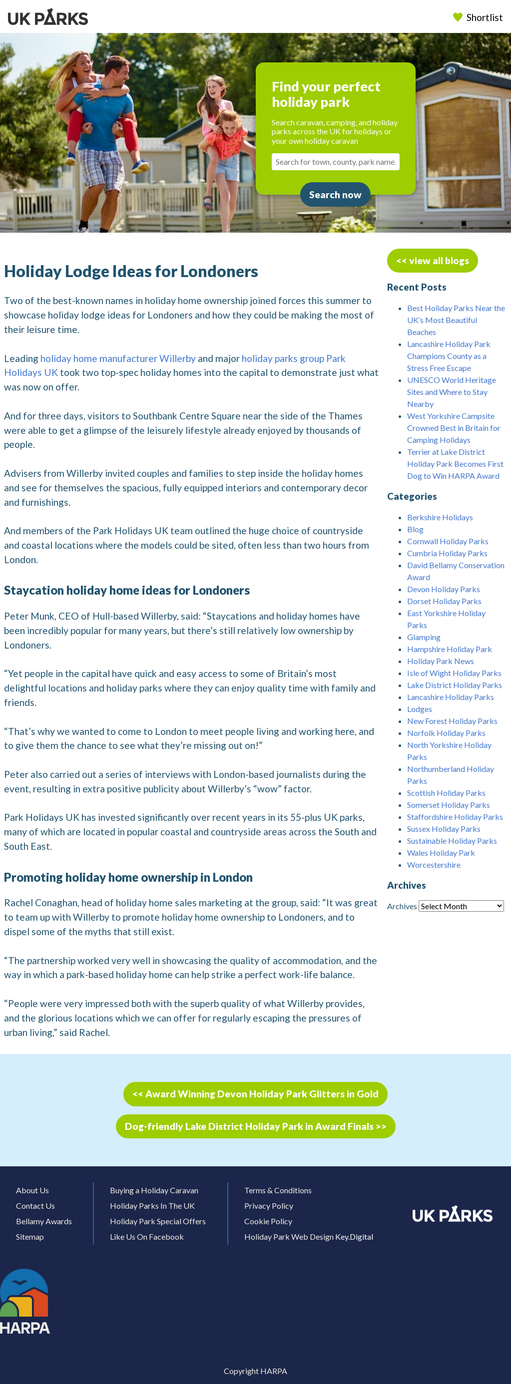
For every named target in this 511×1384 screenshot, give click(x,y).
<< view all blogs (432, 260)
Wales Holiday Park (441, 852)
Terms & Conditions (278, 1190)
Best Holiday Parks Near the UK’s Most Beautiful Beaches (456, 320)
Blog (415, 529)
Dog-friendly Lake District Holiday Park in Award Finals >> (256, 1126)
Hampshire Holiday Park (449, 649)
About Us (32, 1190)
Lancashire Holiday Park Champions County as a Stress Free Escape (449, 355)
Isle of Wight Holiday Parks (454, 673)
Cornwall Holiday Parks (448, 541)
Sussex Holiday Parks (444, 828)
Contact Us (35, 1205)
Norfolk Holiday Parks (446, 732)
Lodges (419, 708)
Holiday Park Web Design (289, 1236)
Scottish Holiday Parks (446, 792)
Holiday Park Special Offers (158, 1221)
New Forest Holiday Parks (452, 720)
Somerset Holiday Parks (448, 804)
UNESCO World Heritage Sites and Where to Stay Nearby (451, 391)
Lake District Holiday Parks (454, 685)
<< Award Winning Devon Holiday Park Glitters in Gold (255, 1093)
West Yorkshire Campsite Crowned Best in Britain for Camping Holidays (454, 427)
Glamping (424, 637)
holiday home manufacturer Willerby (118, 358)
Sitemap (30, 1236)
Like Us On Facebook (147, 1236)
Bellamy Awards (44, 1221)
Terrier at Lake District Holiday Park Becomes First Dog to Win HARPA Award (455, 463)
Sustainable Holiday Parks (452, 840)
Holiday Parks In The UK (152, 1205)
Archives (402, 906)
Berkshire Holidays (440, 517)
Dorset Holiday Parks (444, 601)
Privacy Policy (268, 1205)
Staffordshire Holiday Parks (455, 816)
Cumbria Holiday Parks (447, 553)
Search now (335, 194)
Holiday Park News (440, 661)
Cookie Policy (268, 1221)
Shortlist (479, 17)
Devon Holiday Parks (443, 589)
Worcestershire (434, 864)
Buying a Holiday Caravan (154, 1190)
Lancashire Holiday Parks (450, 696)
